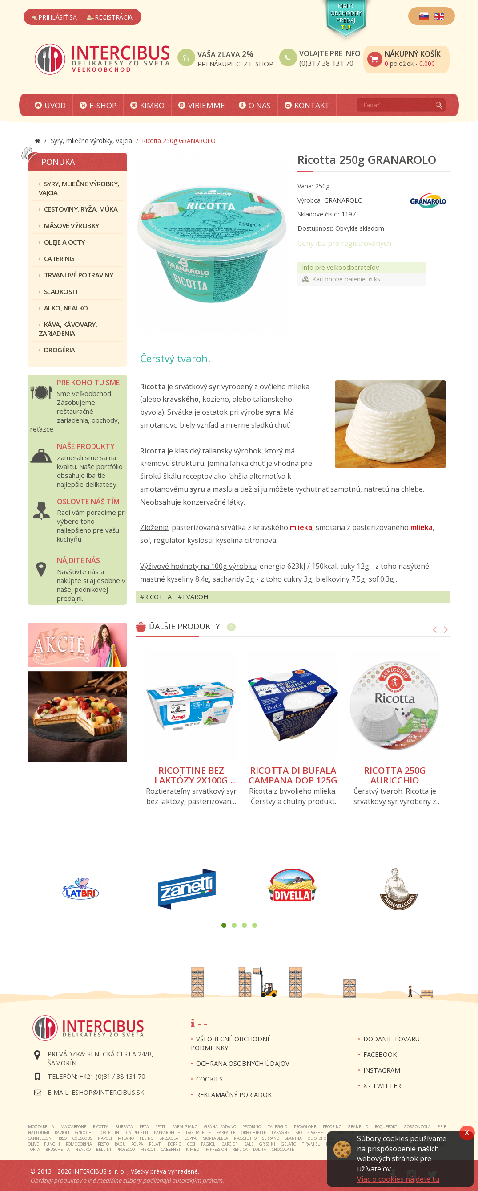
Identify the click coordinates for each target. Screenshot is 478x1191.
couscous (82, 1138)
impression (216, 1149)
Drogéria (57, 349)
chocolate (283, 1149)
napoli (105, 1138)
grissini (267, 1144)
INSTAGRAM (381, 1070)
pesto (103, 1144)
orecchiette (253, 1132)
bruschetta (57, 1149)
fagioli (209, 1144)
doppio (174, 1144)
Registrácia (110, 17)
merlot (148, 1149)
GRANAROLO (343, 200)
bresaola (168, 1138)
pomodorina (79, 1144)
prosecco (125, 1149)
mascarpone (73, 1127)
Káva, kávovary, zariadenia (68, 329)
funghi (52, 1144)
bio (298, 1132)
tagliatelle (198, 1132)
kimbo (192, 1149)
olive (33, 1144)
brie (442, 1127)
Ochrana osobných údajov (242, 1063)
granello (358, 1127)
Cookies (209, 1079)
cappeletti (137, 1132)
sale (249, 1144)
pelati (155, 1144)
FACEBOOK (380, 1054)
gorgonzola (417, 1127)
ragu (120, 1144)
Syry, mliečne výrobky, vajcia (79, 188)
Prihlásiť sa (54, 17)
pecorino (251, 1127)
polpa (137, 1144)
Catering (56, 258)
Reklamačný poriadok (234, 1094)
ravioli (62, 1132)
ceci (191, 1144)
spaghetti (318, 1132)
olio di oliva (321, 1138)
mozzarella (41, 1127)
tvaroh (195, 596)
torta (34, 1149)
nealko (83, 1149)
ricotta (158, 596)
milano (126, 1138)
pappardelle (167, 1132)
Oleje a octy (62, 241)
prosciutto (245, 1138)
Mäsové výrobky (69, 225)
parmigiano (184, 1127)
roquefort (386, 1127)
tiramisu (311, 1144)
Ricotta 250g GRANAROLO (366, 160)
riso (63, 1138)
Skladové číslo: (318, 214)
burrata (124, 1127)
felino (146, 1138)
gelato (288, 1144)
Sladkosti (58, 291)
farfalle (226, 1132)
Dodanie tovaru (391, 1039)
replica (240, 1149)
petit (160, 1127)
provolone (305, 1127)
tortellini (110, 1132)
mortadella (215, 1138)
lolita (259, 1149)
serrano (270, 1138)
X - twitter (382, 1085)
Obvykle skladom (359, 228)
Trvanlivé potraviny (76, 274)
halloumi (38, 1132)
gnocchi (84, 1132)
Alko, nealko (63, 307)
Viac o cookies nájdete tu (398, 1179)
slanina (293, 1138)
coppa (191, 1138)
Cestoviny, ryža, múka (78, 208)
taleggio (277, 1127)
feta (144, 1127)
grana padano (220, 1127)
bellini (103, 1149)
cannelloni (40, 1138)
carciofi (230, 1144)
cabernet (171, 1149)
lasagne (280, 1132)
